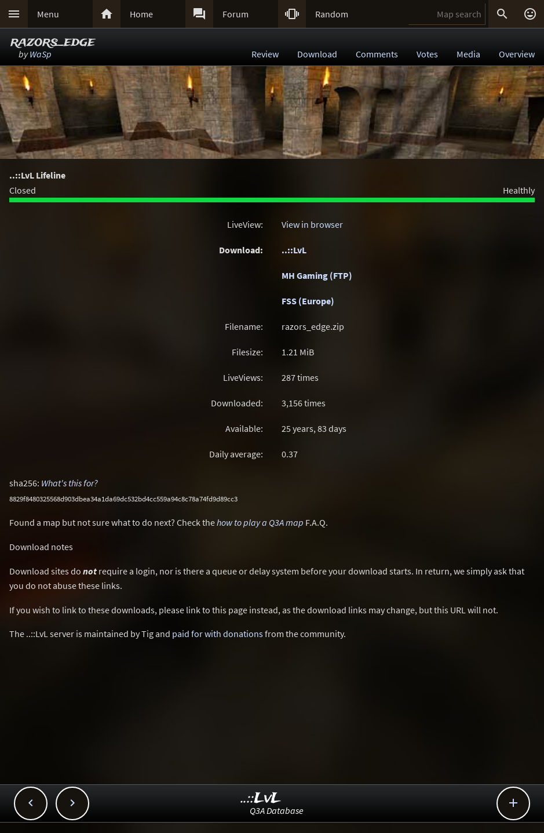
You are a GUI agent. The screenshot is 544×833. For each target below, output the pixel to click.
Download (317, 54)
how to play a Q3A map (260, 522)
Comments (377, 54)
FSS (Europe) (308, 301)
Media (468, 54)
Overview (517, 54)
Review (265, 54)
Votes (427, 54)
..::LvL (294, 250)
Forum (235, 14)
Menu (48, 14)
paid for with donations (217, 633)
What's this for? (69, 483)
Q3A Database (277, 810)
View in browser (312, 224)
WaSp (41, 54)
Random (331, 14)
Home (141, 14)
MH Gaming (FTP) (317, 275)
